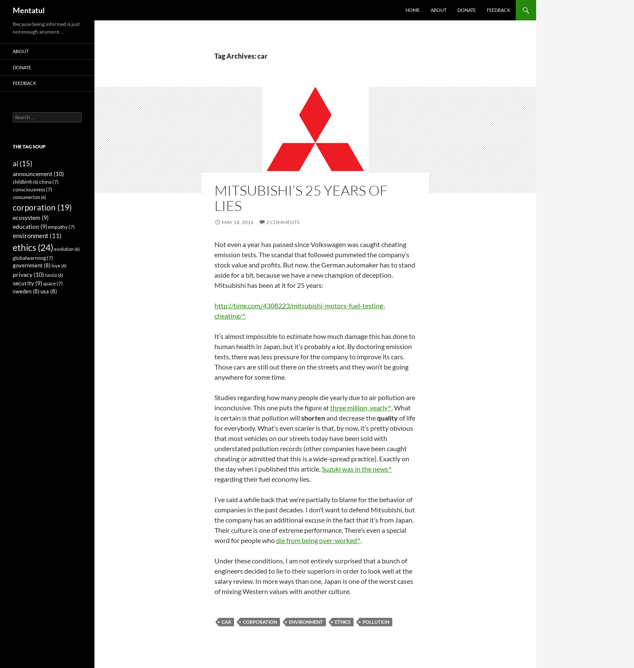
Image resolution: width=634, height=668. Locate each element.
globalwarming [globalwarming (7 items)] (33, 258)
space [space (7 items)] (53, 283)
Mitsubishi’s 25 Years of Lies (301, 198)
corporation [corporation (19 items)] (42, 207)
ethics (343, 622)
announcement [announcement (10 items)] (38, 173)
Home (413, 10)
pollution (376, 622)
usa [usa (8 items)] (48, 291)
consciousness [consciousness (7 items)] (32, 189)
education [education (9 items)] (30, 226)
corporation (260, 622)
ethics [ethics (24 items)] (33, 247)
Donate (466, 10)
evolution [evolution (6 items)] (67, 249)
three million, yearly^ (360, 408)
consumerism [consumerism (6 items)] (29, 197)
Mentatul (29, 10)
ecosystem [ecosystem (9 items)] (31, 217)
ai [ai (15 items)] (22, 163)
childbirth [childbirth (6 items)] (25, 182)
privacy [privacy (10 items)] (28, 274)
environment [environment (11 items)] (37, 235)
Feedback (498, 10)
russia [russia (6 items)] (54, 275)
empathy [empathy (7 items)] (61, 227)
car (226, 622)
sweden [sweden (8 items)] (26, 291)
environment (306, 622)
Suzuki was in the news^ (357, 469)
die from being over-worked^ (318, 540)
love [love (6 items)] (58, 265)
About (438, 10)
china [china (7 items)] (49, 182)
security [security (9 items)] (27, 283)
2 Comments (283, 222)
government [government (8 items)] (32, 265)
